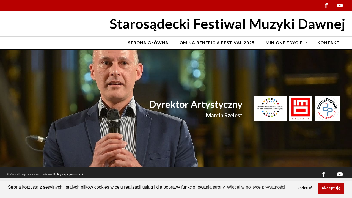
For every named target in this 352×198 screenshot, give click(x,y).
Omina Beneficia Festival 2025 (217, 42)
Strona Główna (148, 42)
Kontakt (328, 42)
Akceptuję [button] (330, 188)
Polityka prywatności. (68, 174)
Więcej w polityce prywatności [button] (256, 187)
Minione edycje (284, 42)
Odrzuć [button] (305, 188)
